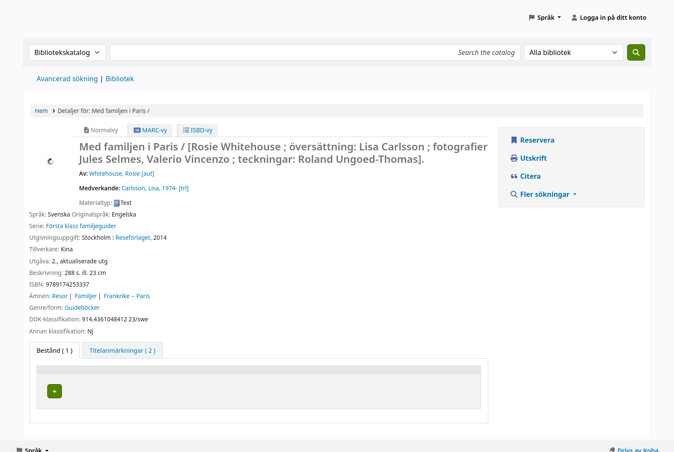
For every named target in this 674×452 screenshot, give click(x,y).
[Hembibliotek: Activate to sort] (124, 374)
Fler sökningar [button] (540, 194)
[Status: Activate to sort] (446, 374)
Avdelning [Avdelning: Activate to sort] (230, 374)
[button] (544, 17)
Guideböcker (81, 307)
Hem (41, 111)
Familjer (86, 296)
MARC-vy (150, 130)
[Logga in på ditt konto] (608, 17)
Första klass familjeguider (81, 226)
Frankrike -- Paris (127, 296)
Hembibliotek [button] (61, 374)
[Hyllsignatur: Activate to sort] (357, 374)
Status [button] (425, 374)
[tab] (122, 350)
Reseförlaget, (134, 237)
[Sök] (636, 52)
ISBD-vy (197, 130)
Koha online (45, 17)
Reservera (532, 140)
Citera (525, 176)
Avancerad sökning (67, 78)
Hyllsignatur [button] (324, 374)
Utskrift (528, 158)
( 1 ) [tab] (54, 350)
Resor (59, 296)
